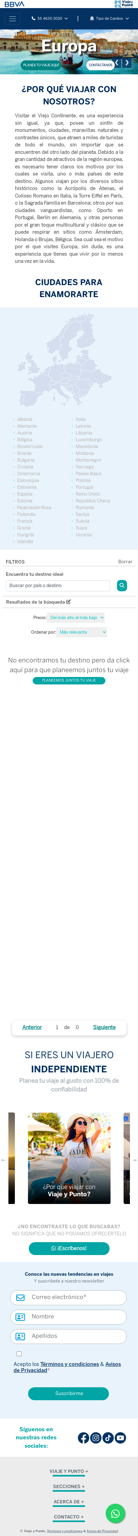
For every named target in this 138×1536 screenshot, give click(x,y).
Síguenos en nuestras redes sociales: (36, 1437)
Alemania (27, 426)
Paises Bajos (88, 474)
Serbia (82, 514)
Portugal (84, 487)
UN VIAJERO (87, 1055)
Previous (3, 1159)
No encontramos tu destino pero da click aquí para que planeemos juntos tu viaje (69, 665)
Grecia (24, 528)
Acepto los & (67, 1367)
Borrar (125, 562)
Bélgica (24, 440)
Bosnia (24, 453)
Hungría (25, 535)
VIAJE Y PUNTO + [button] (68, 1471)
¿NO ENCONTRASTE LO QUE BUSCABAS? (69, 1227)
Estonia (24, 501)
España (24, 494)
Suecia (83, 521)
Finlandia (26, 514)
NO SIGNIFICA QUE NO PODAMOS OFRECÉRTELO (69, 1234)
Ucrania (84, 535)
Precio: (40, 617)
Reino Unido (88, 494)
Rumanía (85, 507)
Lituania (84, 433)
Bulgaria (26, 460)
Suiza (81, 528)
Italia (81, 419)
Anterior (32, 1027)
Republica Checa (93, 501)
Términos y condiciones (69, 1364)
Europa (69, 45)
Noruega (85, 467)
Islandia (25, 541)
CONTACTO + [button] (69, 1517)
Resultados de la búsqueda (38, 602)
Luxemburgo (89, 440)
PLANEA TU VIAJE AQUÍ (41, 65)
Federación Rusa (34, 507)
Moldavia (85, 453)
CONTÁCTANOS (100, 65)
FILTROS (15, 562)
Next (135, 1159)
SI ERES (41, 1055)
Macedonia (87, 446)
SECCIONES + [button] (69, 1486)
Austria (24, 433)
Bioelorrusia (29, 446)
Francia (24, 521)
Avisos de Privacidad (102, 1531)
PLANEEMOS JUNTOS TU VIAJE (69, 680)
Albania (24, 419)
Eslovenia (27, 487)
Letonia (83, 426)
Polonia (83, 480)
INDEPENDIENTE (69, 1069)
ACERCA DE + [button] (69, 1502)
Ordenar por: (43, 632)
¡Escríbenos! (69, 1248)
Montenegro (88, 460)
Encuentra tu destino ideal (34, 574)
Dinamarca (28, 474)
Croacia (25, 467)
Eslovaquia (28, 480)
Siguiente (104, 1027)
